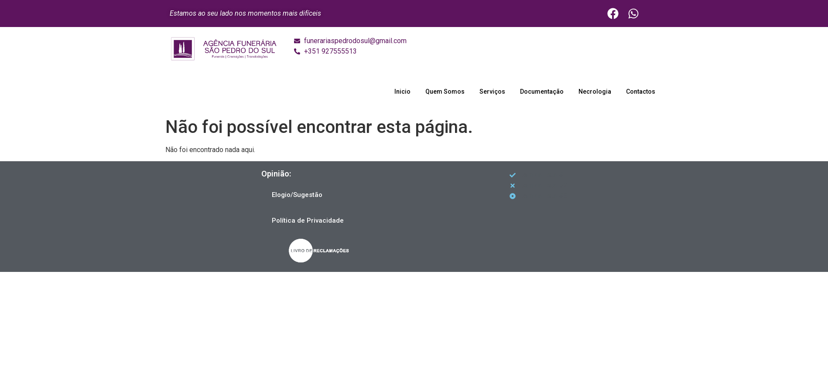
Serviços (492, 91)
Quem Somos (445, 91)
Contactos (640, 91)
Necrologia (594, 91)
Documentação (542, 91)
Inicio (402, 91)
